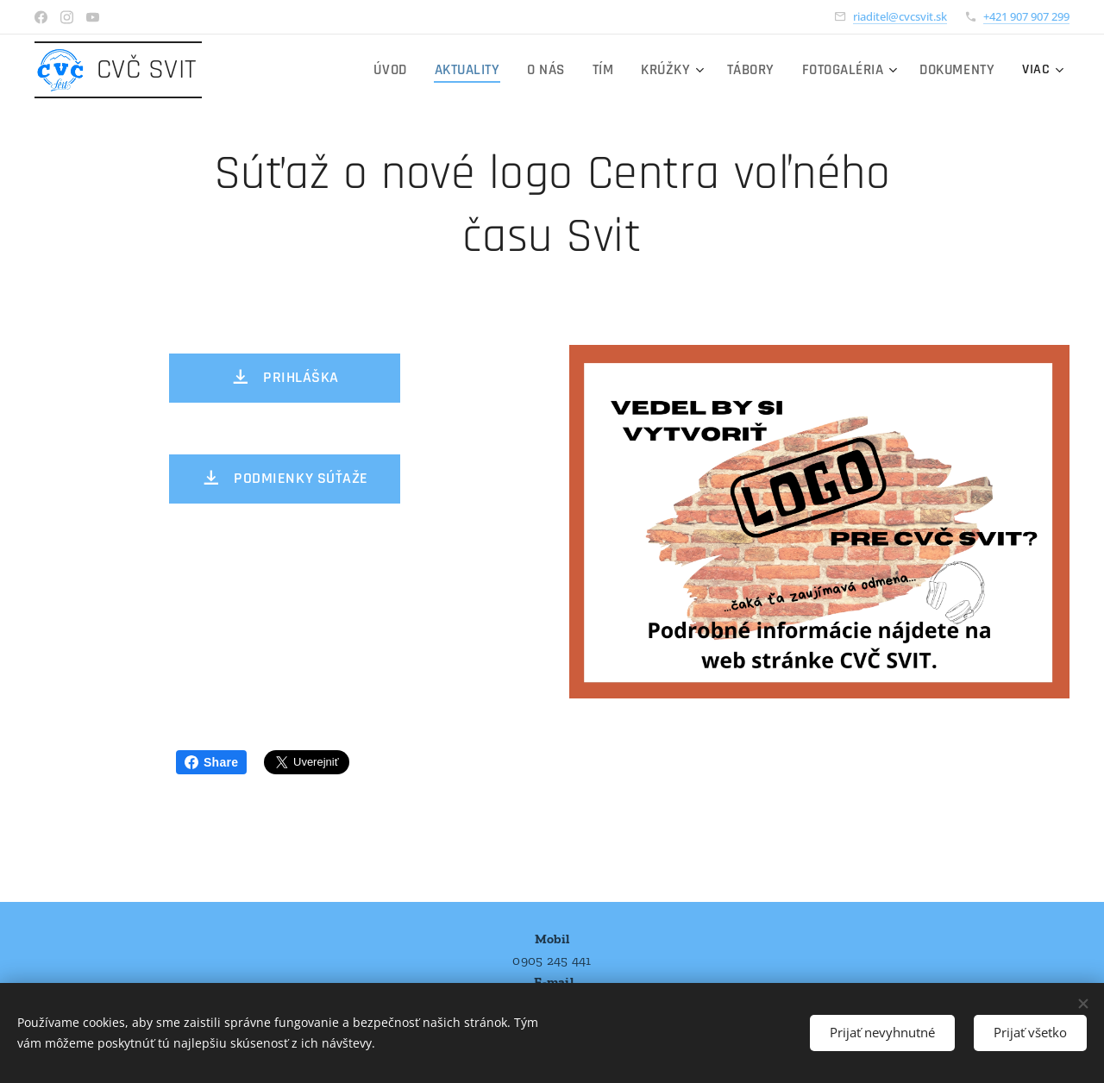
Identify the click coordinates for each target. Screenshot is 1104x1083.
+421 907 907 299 (1026, 16)
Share (211, 762)
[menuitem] (293, 69)
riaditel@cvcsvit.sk (900, 16)
